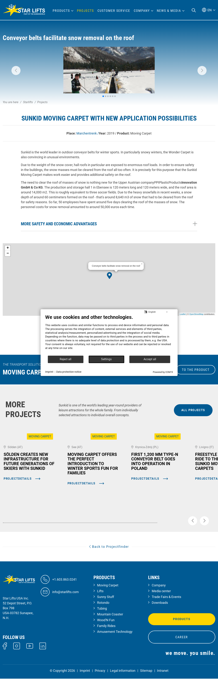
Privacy (100, 677)
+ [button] (8, 248)
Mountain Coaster (110, 620)
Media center (161, 597)
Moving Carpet (107, 591)
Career (181, 643)
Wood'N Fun (106, 626)
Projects (85, 11)
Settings (106, 359)
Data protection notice (68, 371)
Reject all (65, 359)
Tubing (102, 615)
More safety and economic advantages (59, 223)
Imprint (85, 677)
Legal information (122, 677)
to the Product (195, 370)
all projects (193, 410)
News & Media (169, 11)
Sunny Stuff (105, 603)
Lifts (100, 597)
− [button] (8, 253)
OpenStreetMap (196, 314)
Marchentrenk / (87, 133)
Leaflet (183, 314)
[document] (109, 335)
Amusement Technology (115, 638)
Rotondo (103, 609)
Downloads (160, 609)
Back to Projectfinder (109, 553)
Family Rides (106, 632)
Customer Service (113, 11)
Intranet (162, 677)
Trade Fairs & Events (166, 603)
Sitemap (146, 677)
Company (159, 591)
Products (181, 625)
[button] (16, 70)
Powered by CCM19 (163, 372)
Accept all (150, 359)
